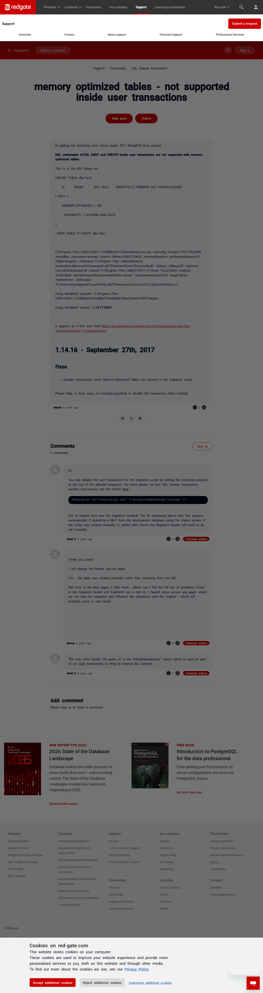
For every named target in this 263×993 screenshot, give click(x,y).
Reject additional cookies (102, 982)
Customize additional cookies (150, 982)
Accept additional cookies (52, 982)
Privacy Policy (137, 969)
